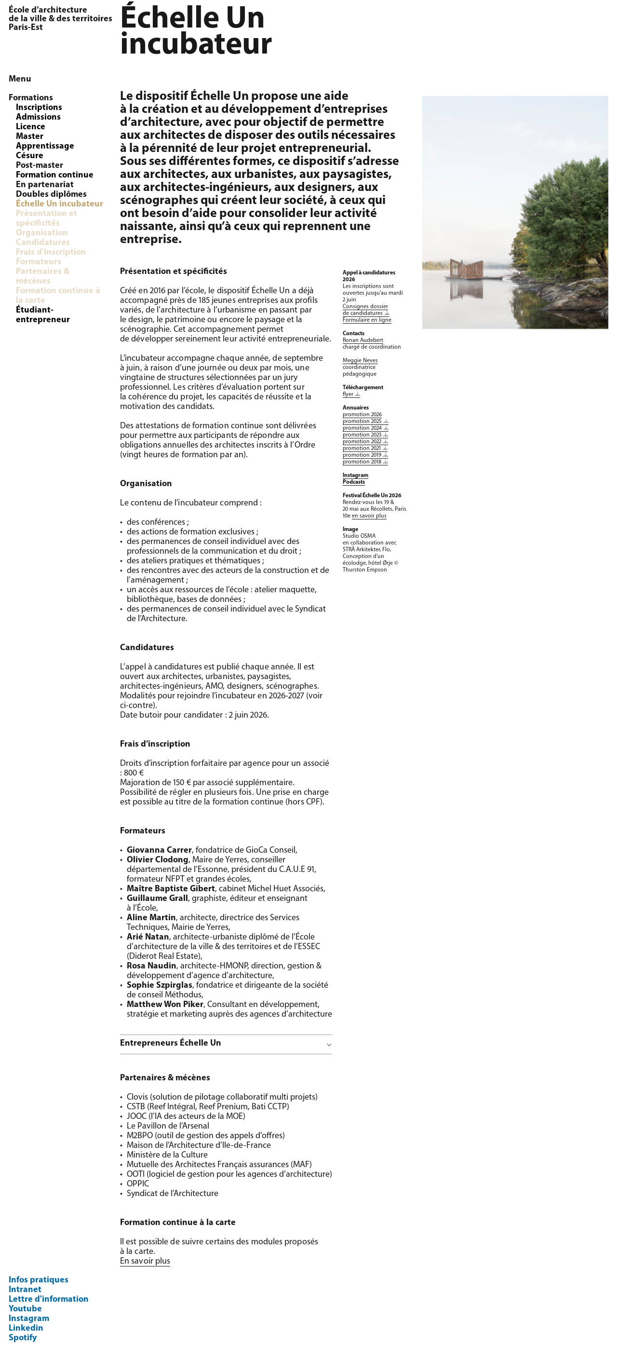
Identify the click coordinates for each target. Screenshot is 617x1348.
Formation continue (55, 175)
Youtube (25, 1309)
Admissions (38, 117)
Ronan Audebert (363, 340)
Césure (29, 156)
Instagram (29, 1318)
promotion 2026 (362, 415)
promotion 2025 (362, 421)
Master (29, 136)
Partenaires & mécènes (42, 276)
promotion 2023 (362, 435)
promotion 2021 (362, 448)
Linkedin (26, 1328)
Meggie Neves (360, 361)
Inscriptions (39, 107)
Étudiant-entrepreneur (43, 315)
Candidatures (43, 242)
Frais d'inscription (51, 252)
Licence (30, 127)
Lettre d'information (49, 1299)
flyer (348, 394)
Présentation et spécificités (46, 218)
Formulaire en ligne (367, 320)
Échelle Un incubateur (59, 204)
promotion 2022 (362, 442)
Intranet (25, 1289)
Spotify (23, 1338)
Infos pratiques (38, 1280)
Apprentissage (45, 146)
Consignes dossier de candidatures (365, 310)
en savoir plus (369, 516)
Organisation (42, 233)
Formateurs (38, 262)
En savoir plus (145, 1261)
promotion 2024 (362, 428)
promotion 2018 (362, 462)
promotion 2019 (362, 455)
